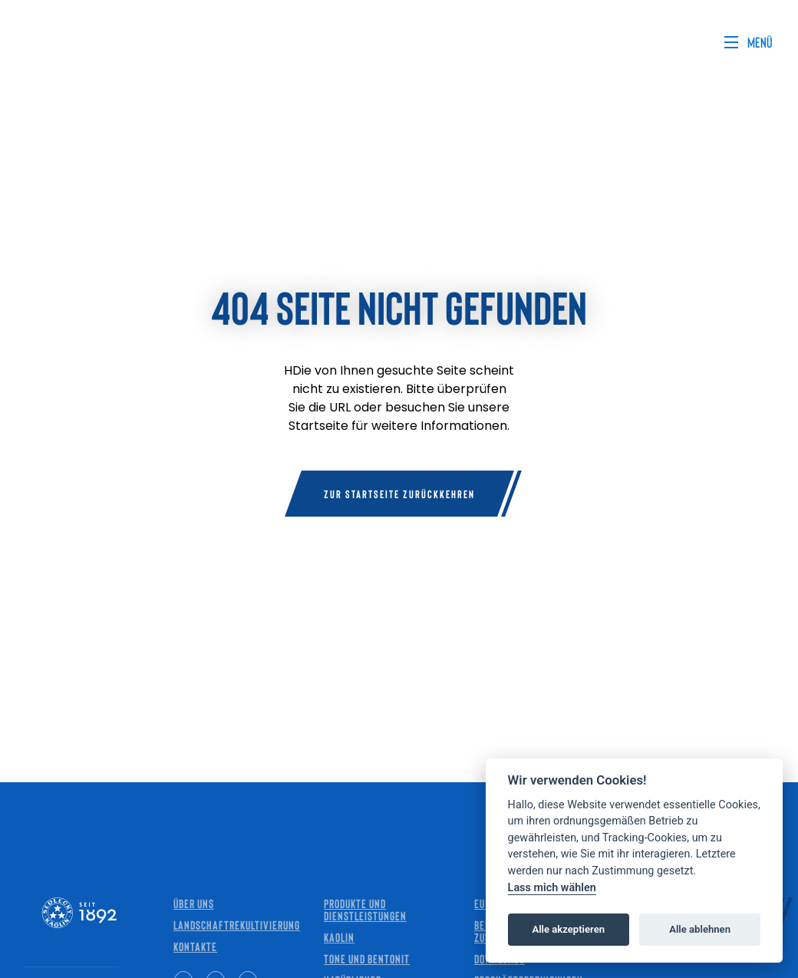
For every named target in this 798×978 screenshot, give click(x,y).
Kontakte (195, 946)
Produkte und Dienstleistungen (365, 909)
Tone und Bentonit (367, 958)
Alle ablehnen (699, 929)
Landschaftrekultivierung (236, 924)
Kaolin (339, 937)
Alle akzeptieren (568, 929)
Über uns (193, 903)
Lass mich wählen (552, 887)
